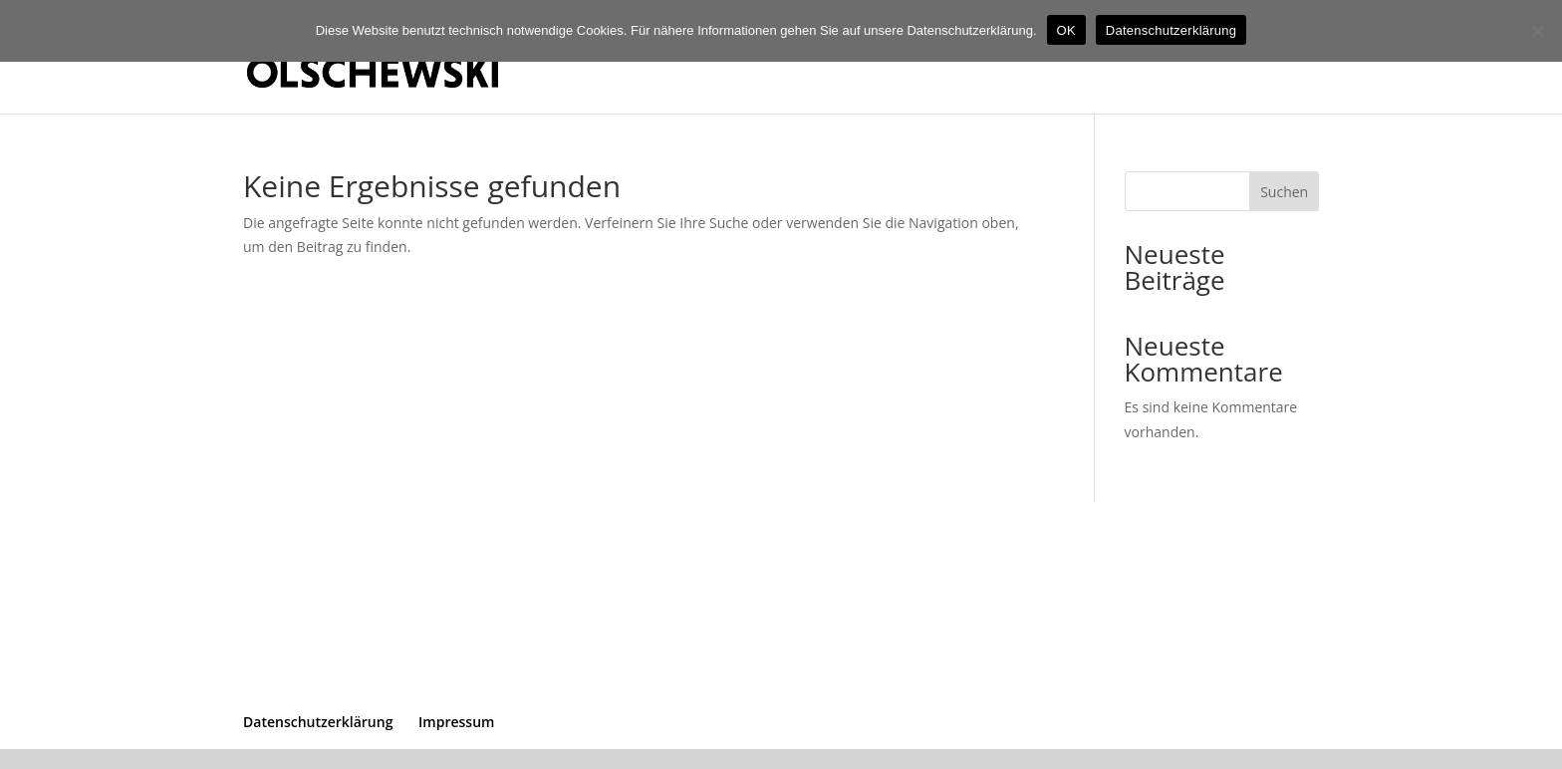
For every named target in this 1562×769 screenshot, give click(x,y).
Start (1223, 58)
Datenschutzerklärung (317, 721)
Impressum (456, 721)
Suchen (1284, 191)
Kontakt (1292, 58)
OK (1066, 30)
